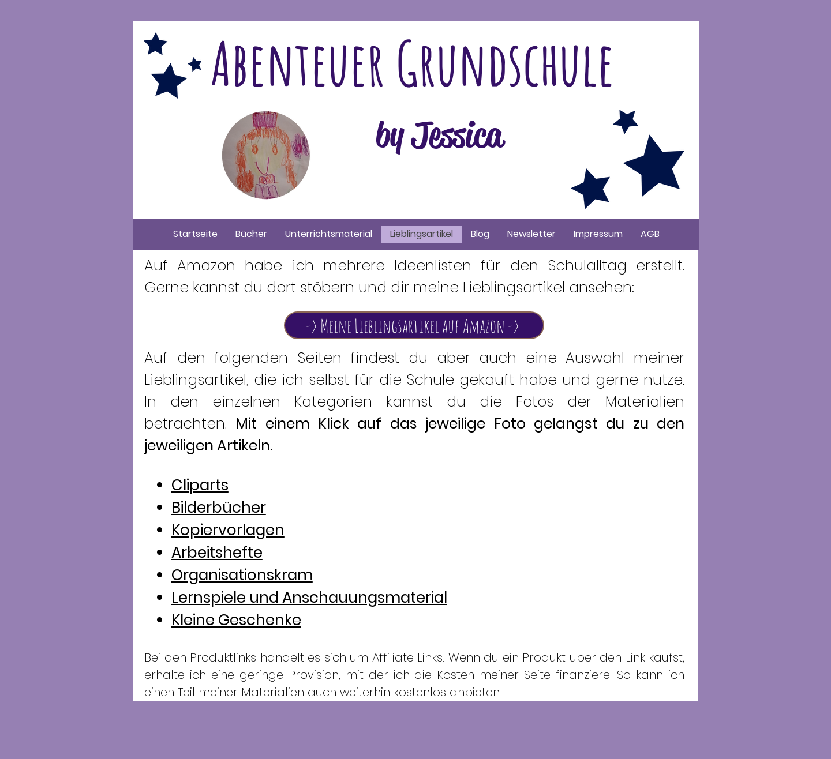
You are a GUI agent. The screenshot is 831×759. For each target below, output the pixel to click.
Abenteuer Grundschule (413, 62)
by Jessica (439, 135)
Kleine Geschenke (236, 620)
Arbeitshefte (217, 552)
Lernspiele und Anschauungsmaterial (309, 597)
